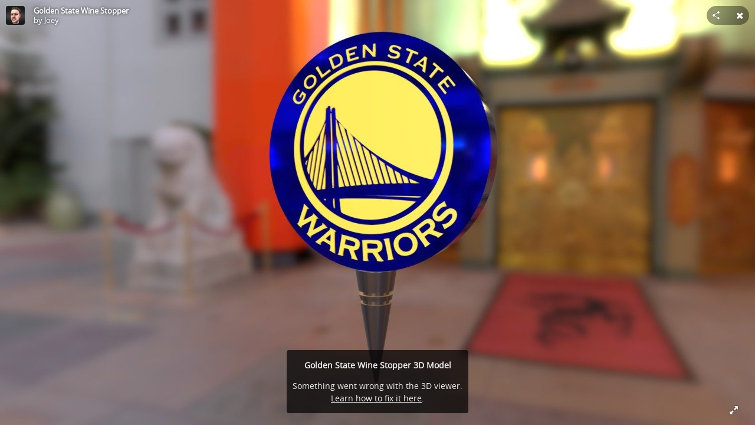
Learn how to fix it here (376, 398)
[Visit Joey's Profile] (15, 15)
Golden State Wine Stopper (81, 10)
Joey (51, 20)
